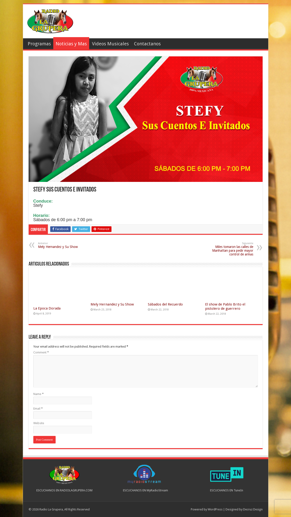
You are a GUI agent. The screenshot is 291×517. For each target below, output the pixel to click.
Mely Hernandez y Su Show (62, 245)
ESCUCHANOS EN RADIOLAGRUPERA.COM (64, 490)
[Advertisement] (179, 21)
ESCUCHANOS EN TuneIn (226, 490)
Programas (39, 44)
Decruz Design (253, 509)
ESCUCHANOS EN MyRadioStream (145, 490)
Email (38, 408)
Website (38, 423)
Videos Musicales (110, 44)
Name (38, 394)
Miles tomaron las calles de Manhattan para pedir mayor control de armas (229, 249)
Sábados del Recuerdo (165, 304)
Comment (41, 352)
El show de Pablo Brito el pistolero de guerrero (225, 306)
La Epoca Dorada (47, 308)
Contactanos (147, 44)
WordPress (215, 509)
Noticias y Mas (71, 44)
